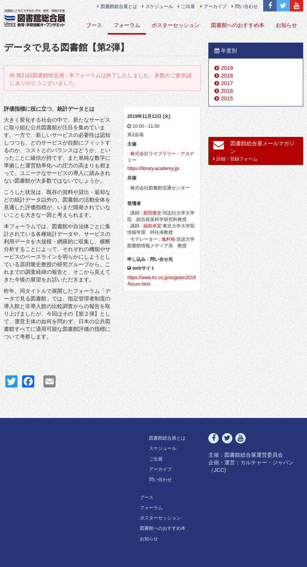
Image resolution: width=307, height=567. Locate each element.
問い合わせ (245, 6)
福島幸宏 (152, 226)
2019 (227, 68)
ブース (94, 25)
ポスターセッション (176, 25)
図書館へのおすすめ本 (237, 25)
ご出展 (186, 6)
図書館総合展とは (117, 6)
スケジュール (157, 6)
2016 (227, 91)
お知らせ (286, 25)
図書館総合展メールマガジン (253, 151)
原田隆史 (152, 213)
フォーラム (127, 25)
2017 (227, 83)
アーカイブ (213, 6)
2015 (227, 98)
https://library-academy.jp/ (153, 168)
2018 (227, 76)
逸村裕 (168, 239)
